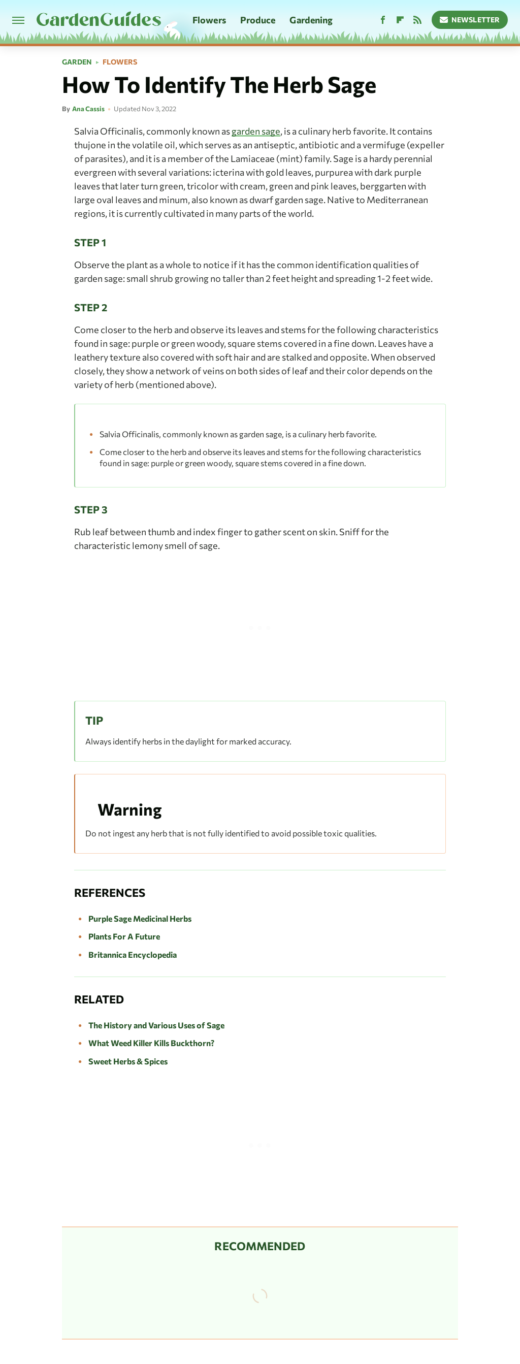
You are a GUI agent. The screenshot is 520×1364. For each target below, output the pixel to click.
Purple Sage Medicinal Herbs (139, 918)
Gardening (311, 19)
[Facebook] (383, 20)
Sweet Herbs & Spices (128, 1061)
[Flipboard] (400, 20)
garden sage (256, 131)
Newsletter (470, 19)
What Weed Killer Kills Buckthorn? (151, 1043)
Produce (258, 19)
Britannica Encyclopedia (132, 954)
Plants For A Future (124, 936)
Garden (77, 62)
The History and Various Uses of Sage (156, 1025)
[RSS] (417, 20)
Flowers (209, 19)
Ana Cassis (88, 109)
